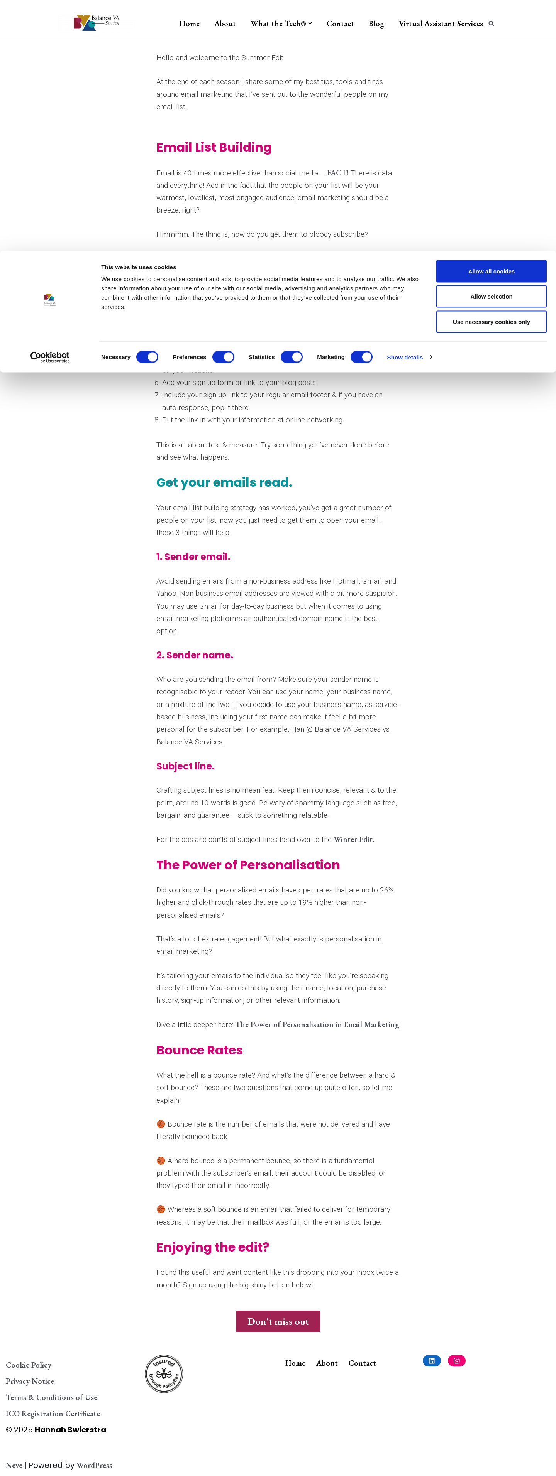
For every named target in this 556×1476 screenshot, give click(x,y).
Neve (14, 1465)
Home (295, 1363)
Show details (405, 106)
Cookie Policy (28, 1365)
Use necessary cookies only (491, 70)
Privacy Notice (30, 1381)
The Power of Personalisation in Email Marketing (317, 1024)
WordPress (94, 1465)
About (327, 1363)
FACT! (338, 173)
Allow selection (491, 45)
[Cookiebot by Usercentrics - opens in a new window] (50, 106)
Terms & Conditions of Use (51, 1397)
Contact (362, 1363)
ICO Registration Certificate (53, 1414)
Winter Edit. (354, 839)
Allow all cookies (491, 20)
